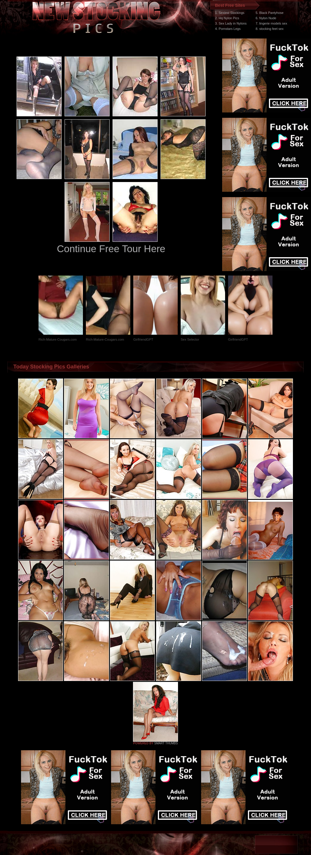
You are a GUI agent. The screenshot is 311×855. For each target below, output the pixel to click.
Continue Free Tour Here (111, 248)
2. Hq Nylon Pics (227, 18)
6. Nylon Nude (266, 18)
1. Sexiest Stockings (229, 13)
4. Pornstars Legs (228, 28)
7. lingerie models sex (271, 23)
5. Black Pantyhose (269, 13)
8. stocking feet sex (269, 28)
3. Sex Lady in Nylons (230, 23)
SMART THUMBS (166, 743)
